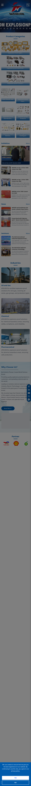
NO (15, 782)
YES (15, 778)
